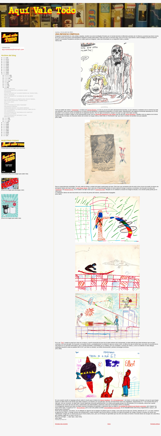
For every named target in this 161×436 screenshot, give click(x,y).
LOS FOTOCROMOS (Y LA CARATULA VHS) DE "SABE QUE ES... (20, 109)
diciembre (7, 75)
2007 (4, 135)
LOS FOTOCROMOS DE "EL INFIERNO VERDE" (16, 90)
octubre (6, 78)
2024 (4, 61)
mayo (5, 85)
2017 (4, 72)
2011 (4, 129)
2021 (4, 65)
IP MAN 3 (6, 103)
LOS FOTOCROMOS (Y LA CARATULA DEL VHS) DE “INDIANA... (20, 99)
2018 (4, 70)
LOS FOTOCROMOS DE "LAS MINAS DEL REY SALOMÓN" (18, 96)
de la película (81, 407)
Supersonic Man (100, 189)
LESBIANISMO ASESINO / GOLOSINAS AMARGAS (16, 108)
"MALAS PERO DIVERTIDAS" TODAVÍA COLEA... (16, 100)
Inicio (108, 424)
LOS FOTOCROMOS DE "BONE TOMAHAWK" (15, 105)
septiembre (7, 79)
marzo (6, 118)
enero (6, 121)
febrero (6, 119)
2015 (4, 122)
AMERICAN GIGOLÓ (9, 116)
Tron (62, 342)
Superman (59, 189)
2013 (4, 126)
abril (5, 87)
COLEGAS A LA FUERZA (10, 113)
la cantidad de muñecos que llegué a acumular (132, 406)
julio (5, 82)
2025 (4, 59)
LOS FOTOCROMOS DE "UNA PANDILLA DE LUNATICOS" (18, 112)
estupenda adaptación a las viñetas (105, 114)
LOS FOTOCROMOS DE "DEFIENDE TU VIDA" (15, 115)
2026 (4, 57)
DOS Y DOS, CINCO (9, 102)
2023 (4, 62)
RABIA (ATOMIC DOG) (9, 88)
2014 (4, 124)
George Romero (91, 110)
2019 (4, 69)
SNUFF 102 (7, 97)
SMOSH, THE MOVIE (9, 94)
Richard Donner (68, 189)
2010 (4, 130)
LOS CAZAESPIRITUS (9, 110)
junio (5, 84)
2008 (4, 134)
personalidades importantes (112, 407)
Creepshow (75, 110)
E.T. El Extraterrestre (117, 400)
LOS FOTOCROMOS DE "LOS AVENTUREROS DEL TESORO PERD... (21, 93)
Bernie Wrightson (131, 114)
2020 (4, 67)
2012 (4, 127)
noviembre (7, 76)
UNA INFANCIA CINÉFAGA (10, 106)
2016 (4, 74)
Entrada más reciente (61, 424)
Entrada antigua (155, 424)
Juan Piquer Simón (81, 188)
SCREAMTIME (7, 91)
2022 (4, 64)
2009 (4, 132)
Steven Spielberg (105, 400)
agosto (6, 81)
